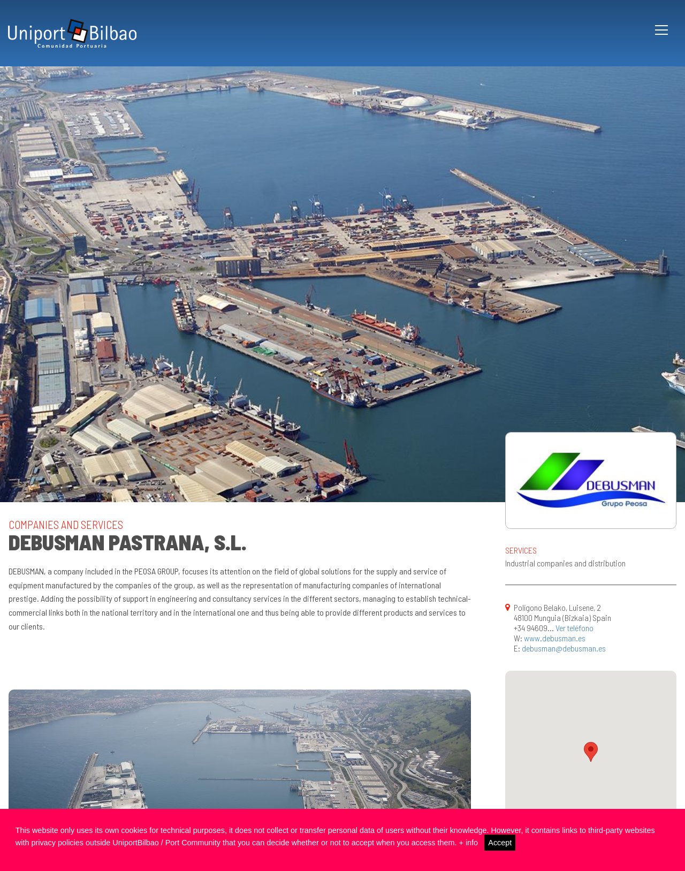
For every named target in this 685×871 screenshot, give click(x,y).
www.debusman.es (554, 638)
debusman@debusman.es (564, 648)
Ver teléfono (574, 628)
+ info (468, 842)
